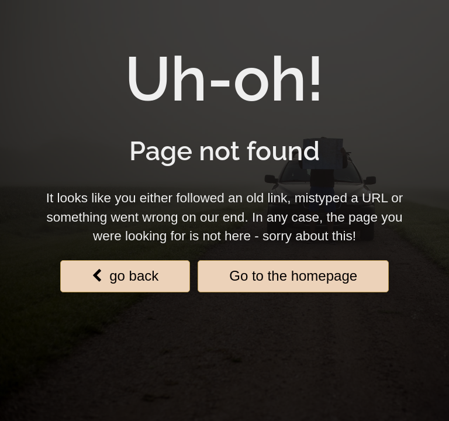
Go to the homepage (293, 276)
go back (125, 276)
